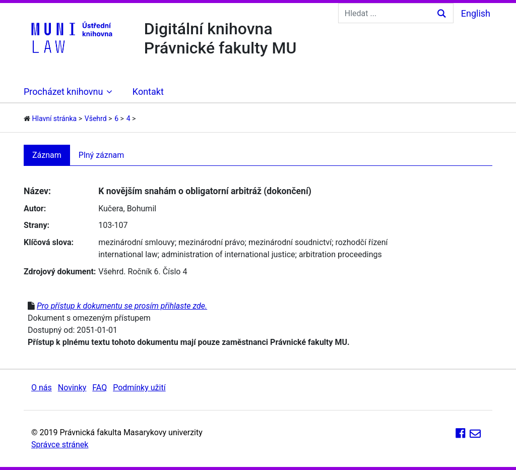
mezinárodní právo (211, 242)
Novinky (72, 387)
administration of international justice (228, 254)
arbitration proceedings (340, 254)
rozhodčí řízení (362, 242)
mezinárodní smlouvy (136, 242)
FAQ (99, 387)
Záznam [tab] (46, 155)
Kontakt (148, 91)
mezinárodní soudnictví (290, 242)
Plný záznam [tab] (101, 155)
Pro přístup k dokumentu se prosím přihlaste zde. (122, 306)
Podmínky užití (139, 387)
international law (128, 254)
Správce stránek (59, 444)
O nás (41, 387)
